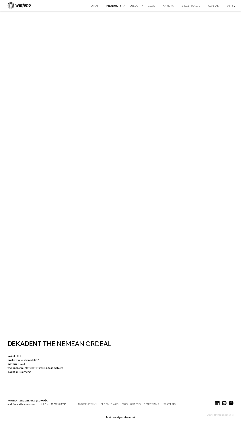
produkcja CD (110, 404)
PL (233, 5)
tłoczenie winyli (88, 404)
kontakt (214, 5)
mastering (169, 404)
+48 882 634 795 (57, 404)
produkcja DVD (131, 404)
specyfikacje (191, 5)
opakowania (151, 404)
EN (228, 5)
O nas (94, 5)
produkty (113, 5)
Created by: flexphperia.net (220, 415)
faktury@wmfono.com (24, 404)
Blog (151, 5)
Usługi (134, 5)
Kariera (168, 5)
